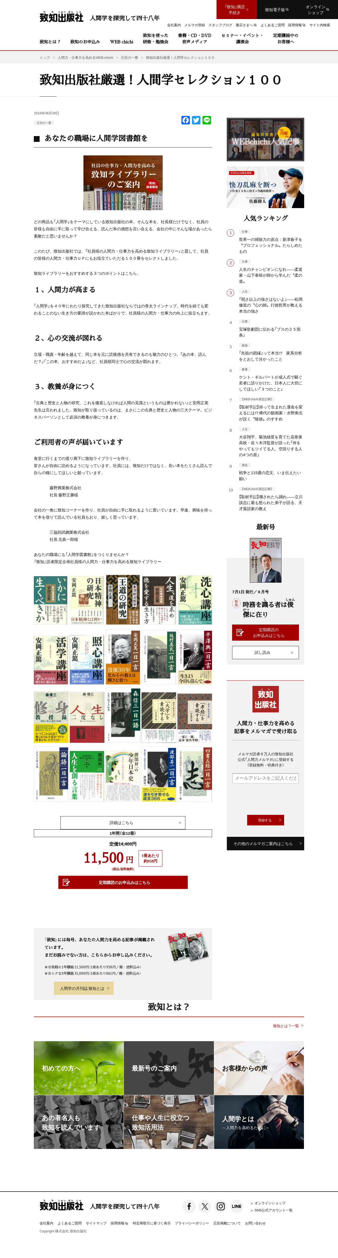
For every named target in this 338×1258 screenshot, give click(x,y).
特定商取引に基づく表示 (152, 1223)
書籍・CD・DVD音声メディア (194, 38)
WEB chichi (121, 42)
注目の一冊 (44, 122)
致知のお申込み (85, 42)
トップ (45, 57)
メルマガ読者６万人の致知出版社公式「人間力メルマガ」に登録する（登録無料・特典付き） (266, 759)
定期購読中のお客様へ (285, 38)
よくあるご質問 (70, 1223)
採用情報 (120, 1223)
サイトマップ (96, 1223)
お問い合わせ (255, 1223)
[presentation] (272, 799)
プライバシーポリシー (192, 1223)
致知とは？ (50, 42)
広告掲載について (227, 1223)
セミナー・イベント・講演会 (242, 38)
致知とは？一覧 (286, 1025)
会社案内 (46, 1223)
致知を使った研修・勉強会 (155, 38)
